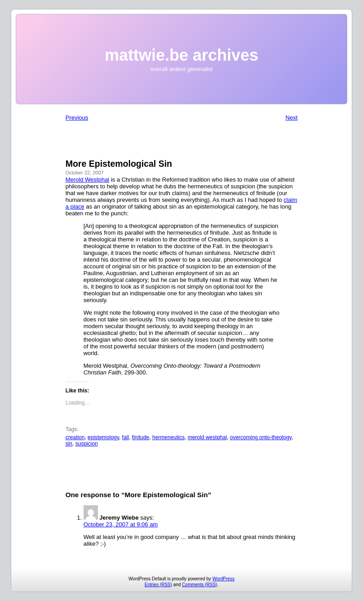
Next (292, 117)
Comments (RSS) (199, 584)
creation (75, 437)
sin (69, 444)
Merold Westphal (87, 179)
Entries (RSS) (158, 584)
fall (125, 437)
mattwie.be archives (181, 55)
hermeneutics (168, 437)
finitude (141, 437)
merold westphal (207, 437)
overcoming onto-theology (261, 437)
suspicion (86, 444)
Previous (77, 117)
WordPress (223, 578)
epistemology (103, 437)
